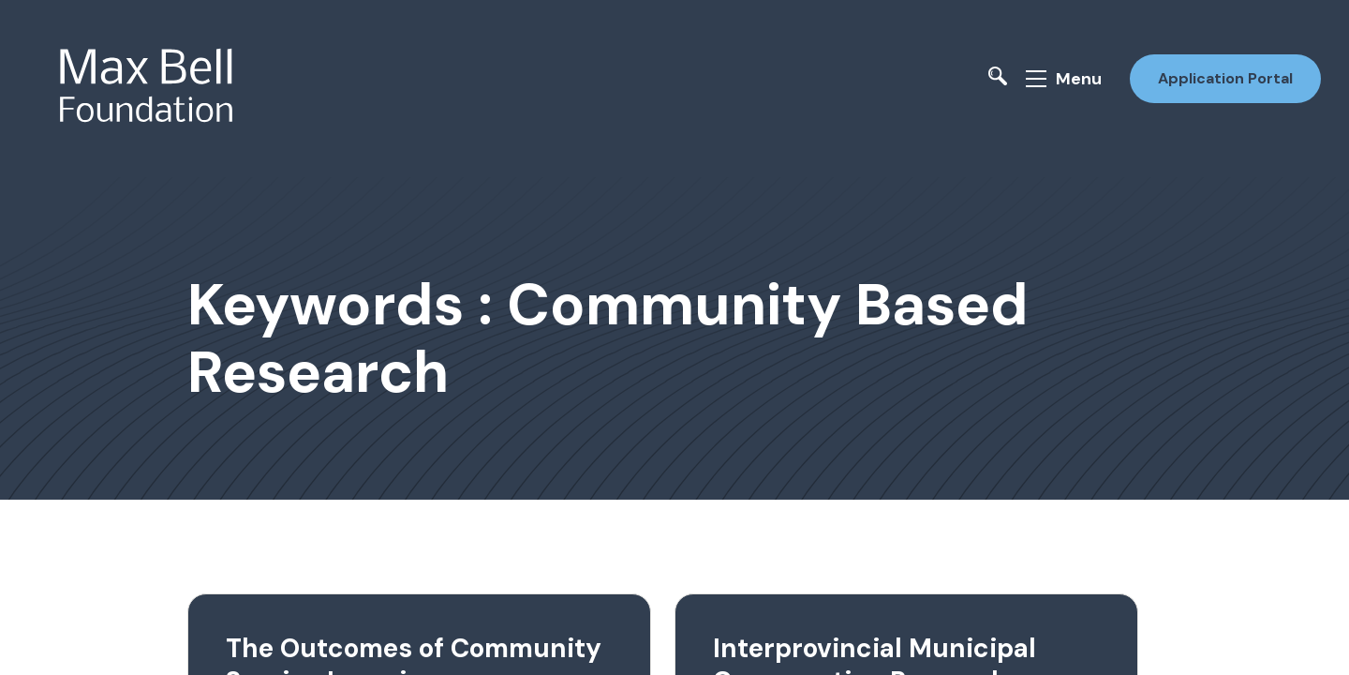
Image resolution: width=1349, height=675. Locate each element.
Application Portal (1225, 78)
